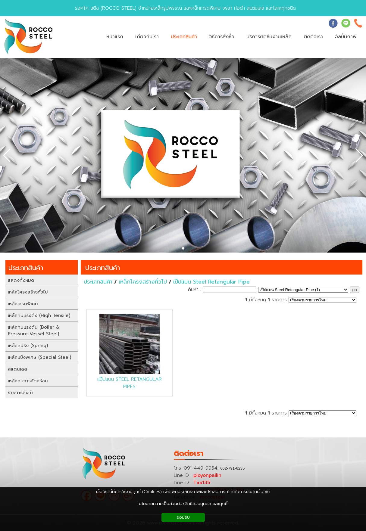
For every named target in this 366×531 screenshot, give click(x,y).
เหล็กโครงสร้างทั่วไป (143, 282)
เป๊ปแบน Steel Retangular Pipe (211, 282)
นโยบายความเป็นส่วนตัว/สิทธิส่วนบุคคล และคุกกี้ (183, 504)
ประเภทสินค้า (102, 268)
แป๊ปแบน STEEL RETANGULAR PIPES (129, 383)
